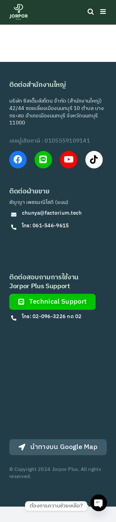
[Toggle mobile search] (91, 11)
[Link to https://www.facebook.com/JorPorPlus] (18, 159)
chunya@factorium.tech (52, 213)
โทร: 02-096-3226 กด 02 (52, 316)
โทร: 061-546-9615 (45, 225)
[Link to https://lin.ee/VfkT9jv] (43, 159)
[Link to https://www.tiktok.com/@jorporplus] (94, 159)
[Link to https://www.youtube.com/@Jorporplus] (68, 159)
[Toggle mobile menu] (103, 11)
